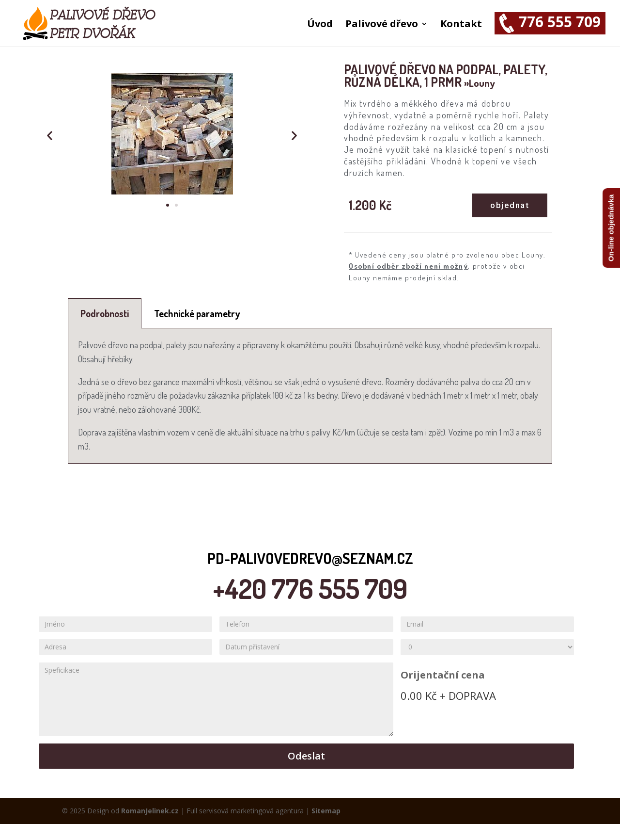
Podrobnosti (104, 313)
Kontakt (461, 25)
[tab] (104, 313)
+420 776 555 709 (310, 588)
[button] (167, 205)
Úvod (320, 25)
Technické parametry (197, 313)
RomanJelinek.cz (150, 810)
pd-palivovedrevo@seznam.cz (310, 558)
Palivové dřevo (381, 25)
